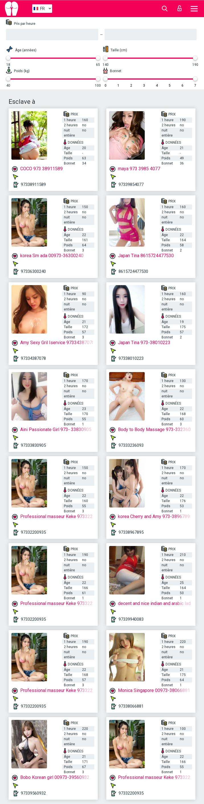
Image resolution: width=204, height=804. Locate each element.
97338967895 (131, 532)
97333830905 (33, 445)
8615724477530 (133, 271)
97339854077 (131, 184)
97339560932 (33, 793)
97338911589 (33, 184)
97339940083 (131, 619)
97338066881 (131, 706)
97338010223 (131, 358)
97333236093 (131, 445)
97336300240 (33, 271)
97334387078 (33, 358)
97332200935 (33, 532)
